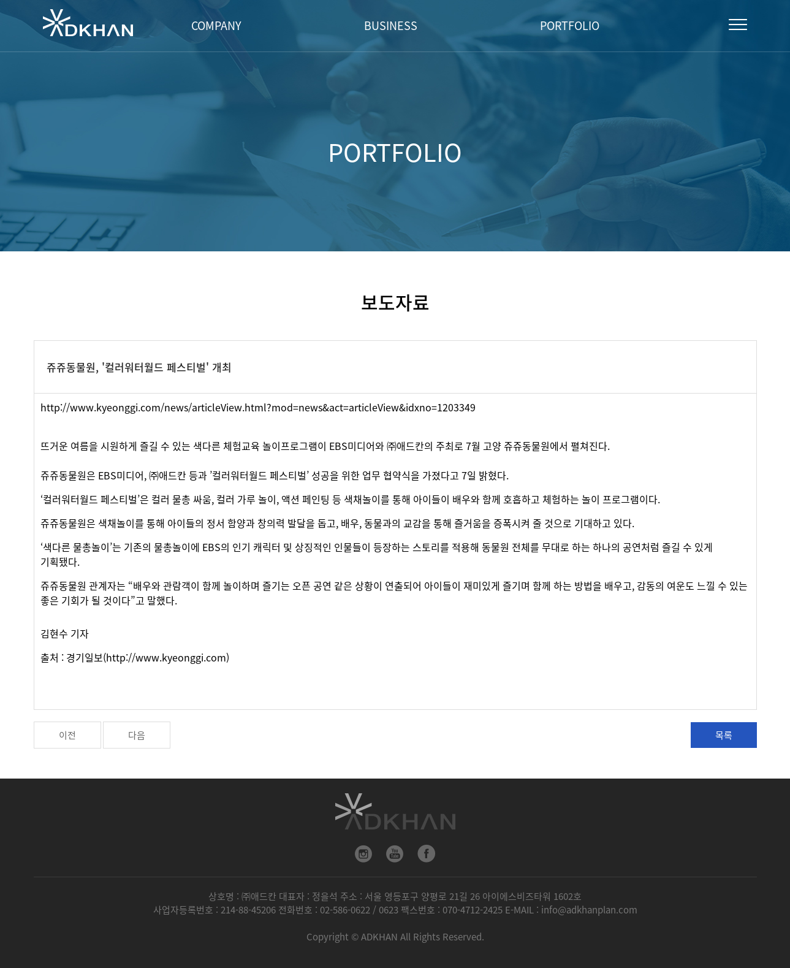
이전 (67, 735)
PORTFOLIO (569, 25)
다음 (136, 735)
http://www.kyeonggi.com (166, 657)
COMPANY (216, 25)
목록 (723, 735)
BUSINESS (390, 25)
